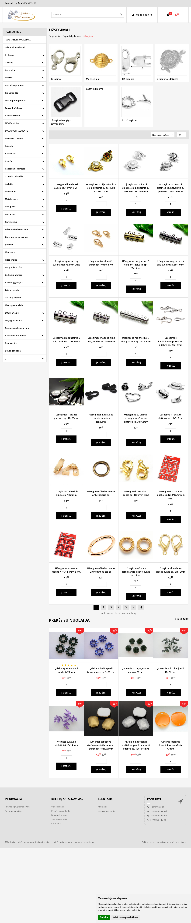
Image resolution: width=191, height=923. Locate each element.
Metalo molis (11, 199)
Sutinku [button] (104, 917)
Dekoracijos (11, 343)
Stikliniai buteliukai (15, 47)
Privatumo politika (13, 811)
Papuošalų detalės (14, 85)
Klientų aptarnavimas (67, 799)
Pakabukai (10, 153)
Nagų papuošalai (13, 320)
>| (141, 607)
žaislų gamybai (12, 290)
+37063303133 (27, 3)
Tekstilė (9, 62)
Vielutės (9, 184)
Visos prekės (182, 618)
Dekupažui (10, 206)
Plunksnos (10, 252)
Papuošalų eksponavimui (17, 328)
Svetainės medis (59, 819)
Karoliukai (10, 70)
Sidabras (11, 92)
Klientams (105, 799)
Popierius (10, 214)
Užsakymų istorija (106, 811)
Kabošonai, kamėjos (15, 168)
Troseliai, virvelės (14, 176)
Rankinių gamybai (14, 282)
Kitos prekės (11, 259)
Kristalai (9, 146)
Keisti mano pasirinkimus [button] (125, 917)
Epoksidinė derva (13, 108)
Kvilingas (9, 54)
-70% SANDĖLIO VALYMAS (18, 39)
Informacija (13, 799)
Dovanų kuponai (13, 350)
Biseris (8, 77)
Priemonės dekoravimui (17, 229)
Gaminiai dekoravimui (16, 237)
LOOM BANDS (12, 312)
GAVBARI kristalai (14, 138)
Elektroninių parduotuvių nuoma (156, 842)
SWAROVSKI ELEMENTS (16, 130)
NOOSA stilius (12, 123)
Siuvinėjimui (11, 221)
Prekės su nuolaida (60, 811)
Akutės (8, 161)
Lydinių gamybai (13, 274)
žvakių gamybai (13, 297)
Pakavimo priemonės (15, 335)
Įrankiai (9, 244)
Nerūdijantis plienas (15, 100)
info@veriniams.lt (157, 811)
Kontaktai (56, 823)
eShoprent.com (179, 842)
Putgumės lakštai (13, 267)
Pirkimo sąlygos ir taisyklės (18, 806)
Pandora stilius (12, 115)
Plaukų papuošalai (14, 305)
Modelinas (10, 191)
